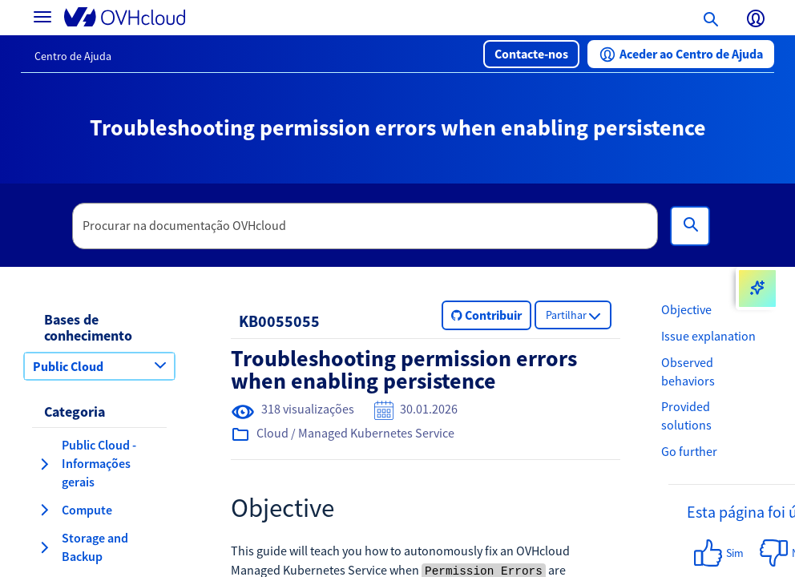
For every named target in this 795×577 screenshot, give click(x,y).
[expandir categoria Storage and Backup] (44, 547)
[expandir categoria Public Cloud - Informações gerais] (44, 464)
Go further (689, 451)
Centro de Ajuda (72, 56)
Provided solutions (686, 415)
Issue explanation (708, 336)
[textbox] (365, 226)
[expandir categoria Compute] (44, 510)
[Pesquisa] (690, 226)
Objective (686, 309)
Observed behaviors (688, 371)
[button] (531, 54)
